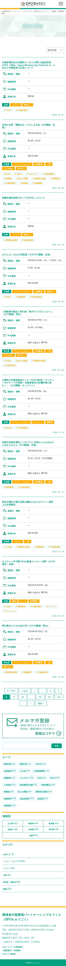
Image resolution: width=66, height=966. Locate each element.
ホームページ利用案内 (13, 947)
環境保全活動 (40, 178)
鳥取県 (53, 823)
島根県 (7, 541)
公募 (7, 875)
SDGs (8, 110)
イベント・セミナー (22, 164)
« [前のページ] (34, 690)
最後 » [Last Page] (41, 703)
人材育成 (10, 784)
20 (40, 697)
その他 (9, 547)
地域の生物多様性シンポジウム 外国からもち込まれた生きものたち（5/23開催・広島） (28, 443)
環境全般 (9, 764)
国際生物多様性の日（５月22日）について (23, 197)
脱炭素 (25, 183)
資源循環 (38, 183)
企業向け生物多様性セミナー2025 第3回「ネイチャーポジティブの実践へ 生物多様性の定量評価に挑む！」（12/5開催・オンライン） (28, 383)
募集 (14, 601)
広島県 (7, 164)
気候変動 (10, 770)
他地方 (13, 829)
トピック (15, 105)
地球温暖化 (49, 174)
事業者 (50, 422)
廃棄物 (9, 178)
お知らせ (8, 854)
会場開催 (38, 164)
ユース (23, 601)
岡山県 (7, 351)
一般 (49, 164)
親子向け (21, 168)
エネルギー (33, 174)
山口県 (13, 823)
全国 (6, 105)
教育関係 (33, 601)
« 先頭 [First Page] (24, 690)
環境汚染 (25, 764)
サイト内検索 (9, 954)
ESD (8, 174)
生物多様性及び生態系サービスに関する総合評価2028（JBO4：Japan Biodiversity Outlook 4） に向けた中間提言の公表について (28, 65)
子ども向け (8, 168)
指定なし (27, 105)
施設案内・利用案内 (12, 950)
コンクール (10, 611)
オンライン (38, 422)
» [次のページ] (31, 703)
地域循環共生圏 (28, 784)
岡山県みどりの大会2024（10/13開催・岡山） (26, 625)
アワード (52, 606)
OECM (9, 428)
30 (49, 697)
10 (22, 697)
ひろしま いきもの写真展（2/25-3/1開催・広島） (27, 254)
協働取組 (9, 777)
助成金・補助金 (11, 882)
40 (58, 697)
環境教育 (56, 178)
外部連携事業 (41, 770)
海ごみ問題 (23, 178)
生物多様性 (22, 110)
